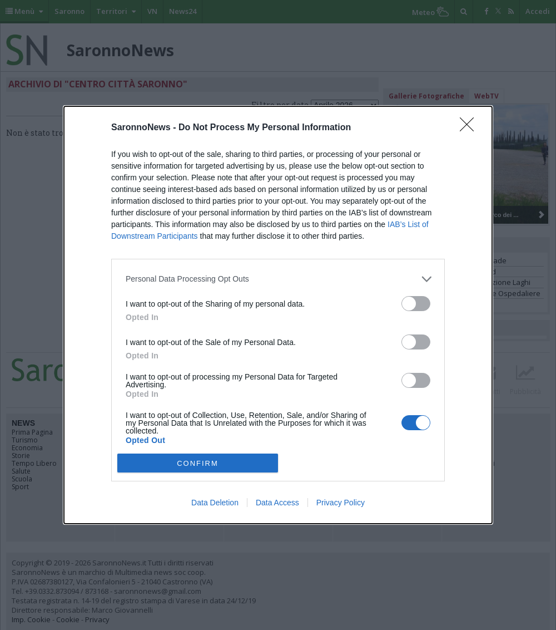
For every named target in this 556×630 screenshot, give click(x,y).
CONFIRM (198, 463)
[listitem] (278, 279)
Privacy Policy (340, 502)
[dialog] (278, 315)
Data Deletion (215, 502)
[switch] (415, 303)
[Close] (470, 128)
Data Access (277, 502)
